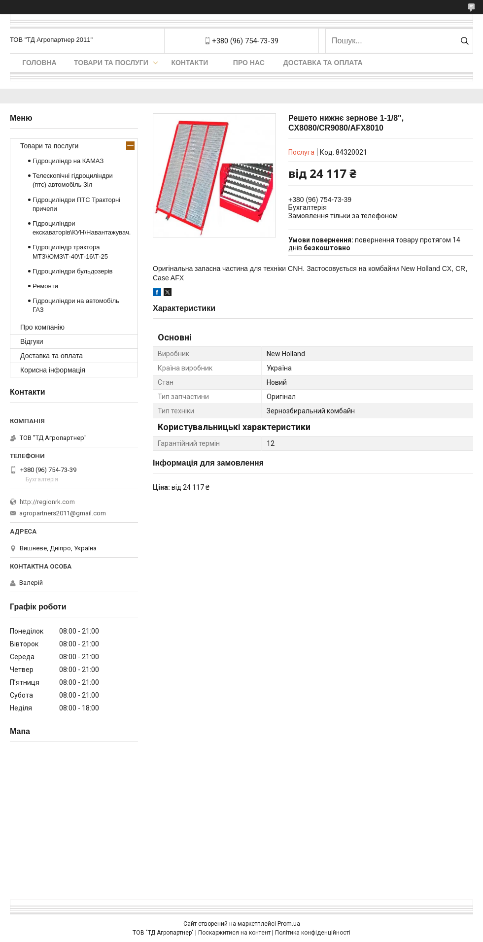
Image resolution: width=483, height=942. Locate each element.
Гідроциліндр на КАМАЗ (68, 161)
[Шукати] (464, 41)
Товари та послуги (111, 63)
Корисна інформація (52, 370)
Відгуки (31, 341)
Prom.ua (288, 923)
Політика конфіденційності (312, 932)
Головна (39, 63)
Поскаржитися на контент (234, 932)
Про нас (249, 63)
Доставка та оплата (323, 63)
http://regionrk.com (47, 501)
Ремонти (45, 286)
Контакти (189, 63)
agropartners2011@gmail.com (62, 513)
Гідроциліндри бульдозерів (73, 271)
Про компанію (42, 327)
